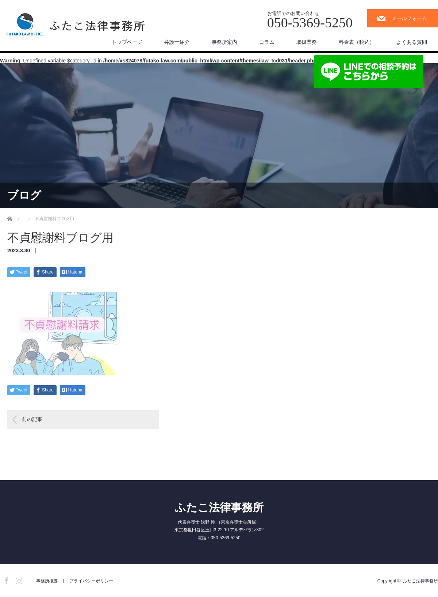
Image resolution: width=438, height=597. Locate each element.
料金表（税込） (356, 42)
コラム (266, 42)
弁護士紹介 (177, 42)
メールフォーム (409, 18)
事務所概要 (47, 581)
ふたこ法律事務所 (219, 507)
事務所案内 (224, 42)
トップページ (127, 42)
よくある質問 (411, 42)
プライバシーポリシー (91, 581)
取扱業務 (306, 42)
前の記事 (32, 419)
